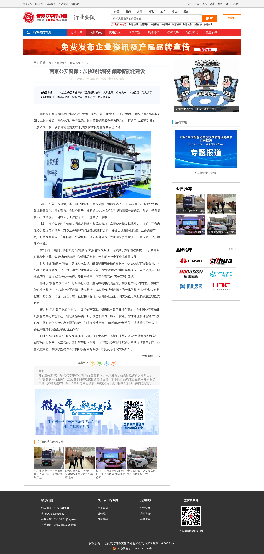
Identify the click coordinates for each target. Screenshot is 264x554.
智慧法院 (144, 24)
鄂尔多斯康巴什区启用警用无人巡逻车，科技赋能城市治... (48, 474)
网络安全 (115, 32)
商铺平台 (145, 519)
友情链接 (103, 519)
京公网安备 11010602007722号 (132, 548)
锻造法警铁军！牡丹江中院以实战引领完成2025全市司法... (79, 474)
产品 (197, 3)
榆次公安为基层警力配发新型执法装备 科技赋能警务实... (110, 474)
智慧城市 (187, 24)
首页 (189, 3)
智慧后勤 (211, 32)
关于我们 (103, 508)
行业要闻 (62, 62)
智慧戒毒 (176, 24)
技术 (228, 3)
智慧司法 (165, 24)
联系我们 (39, 3)
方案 (212, 3)
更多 (234, 122)
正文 (86, 62)
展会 (235, 3)
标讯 (220, 3)
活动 (174, 11)
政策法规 (134, 32)
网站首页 (27, 3)
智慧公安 (198, 24)
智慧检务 (155, 24)
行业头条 (76, 32)
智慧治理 (133, 24)
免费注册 (75, 3)
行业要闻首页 (42, 32)
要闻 (205, 3)
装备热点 (96, 32)
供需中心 (232, 18)
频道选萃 (154, 32)
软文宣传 (145, 508)
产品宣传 (145, 513)
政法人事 (173, 32)
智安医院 (192, 32)
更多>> (232, 249)
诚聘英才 (103, 513)
